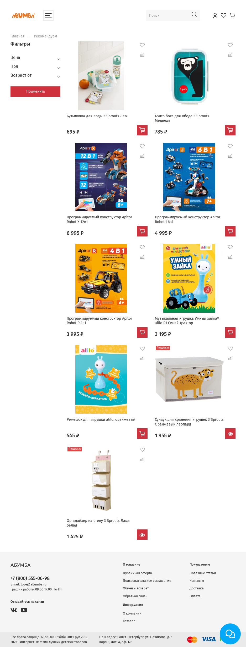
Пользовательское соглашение (147, 581)
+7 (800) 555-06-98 (30, 578)
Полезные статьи (203, 573)
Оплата (195, 596)
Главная (18, 36)
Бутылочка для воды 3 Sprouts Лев (97, 116)
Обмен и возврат (136, 588)
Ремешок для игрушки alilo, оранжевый (101, 419)
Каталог (129, 621)
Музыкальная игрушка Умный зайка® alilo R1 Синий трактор (187, 320)
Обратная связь (135, 596)
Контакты (197, 581)
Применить (35, 91)
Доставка (197, 588)
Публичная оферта (137, 573)
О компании (132, 613)
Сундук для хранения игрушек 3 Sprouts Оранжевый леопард (189, 422)
